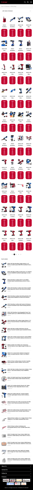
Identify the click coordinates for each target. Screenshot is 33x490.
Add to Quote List (4, 33)
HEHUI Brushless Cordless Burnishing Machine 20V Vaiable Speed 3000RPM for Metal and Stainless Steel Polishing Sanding (19, 296)
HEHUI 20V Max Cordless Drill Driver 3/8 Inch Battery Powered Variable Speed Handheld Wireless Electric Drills (19, 329)
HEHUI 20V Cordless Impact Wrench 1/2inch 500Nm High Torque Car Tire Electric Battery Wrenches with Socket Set (19, 337)
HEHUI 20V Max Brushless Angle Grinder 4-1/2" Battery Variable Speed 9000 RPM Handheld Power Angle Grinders (19, 264)
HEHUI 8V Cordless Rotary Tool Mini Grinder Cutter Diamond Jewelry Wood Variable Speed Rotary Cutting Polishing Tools (19, 410)
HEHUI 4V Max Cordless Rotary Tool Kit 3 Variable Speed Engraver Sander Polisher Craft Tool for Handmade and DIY (18, 362)
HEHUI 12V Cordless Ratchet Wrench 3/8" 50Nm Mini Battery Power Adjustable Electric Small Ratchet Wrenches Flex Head (18, 386)
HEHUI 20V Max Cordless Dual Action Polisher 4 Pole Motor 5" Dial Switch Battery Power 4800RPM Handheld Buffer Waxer (19, 370)
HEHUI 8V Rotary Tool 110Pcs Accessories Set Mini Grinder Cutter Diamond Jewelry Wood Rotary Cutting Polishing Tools (19, 402)
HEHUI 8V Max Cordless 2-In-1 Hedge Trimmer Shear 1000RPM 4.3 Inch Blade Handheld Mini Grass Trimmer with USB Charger (19, 418)
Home (2, 6)
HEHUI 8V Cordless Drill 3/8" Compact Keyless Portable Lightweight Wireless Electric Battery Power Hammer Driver (18, 394)
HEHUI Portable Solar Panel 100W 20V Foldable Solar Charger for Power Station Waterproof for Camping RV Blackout (18, 451)
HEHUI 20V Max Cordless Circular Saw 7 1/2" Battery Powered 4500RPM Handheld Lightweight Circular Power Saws (19, 272)
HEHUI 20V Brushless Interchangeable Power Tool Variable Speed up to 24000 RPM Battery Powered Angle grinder (18, 313)
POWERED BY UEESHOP (23, 487)
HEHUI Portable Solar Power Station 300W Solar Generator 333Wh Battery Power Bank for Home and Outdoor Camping (18, 435)
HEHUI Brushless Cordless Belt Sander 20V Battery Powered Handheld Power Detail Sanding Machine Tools (19, 305)
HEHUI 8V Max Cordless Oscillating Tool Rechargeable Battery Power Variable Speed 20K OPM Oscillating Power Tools (18, 427)
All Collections (7, 6)
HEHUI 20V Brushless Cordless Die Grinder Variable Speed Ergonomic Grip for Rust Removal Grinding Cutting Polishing (19, 288)
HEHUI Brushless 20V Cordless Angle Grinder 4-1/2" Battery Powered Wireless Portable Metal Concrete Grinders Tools (19, 321)
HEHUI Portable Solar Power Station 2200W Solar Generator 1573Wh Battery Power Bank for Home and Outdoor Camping (18, 459)
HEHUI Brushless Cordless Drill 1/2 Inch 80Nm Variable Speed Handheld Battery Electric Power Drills (18, 280)
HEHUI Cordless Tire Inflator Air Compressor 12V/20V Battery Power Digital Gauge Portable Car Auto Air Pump (19, 345)
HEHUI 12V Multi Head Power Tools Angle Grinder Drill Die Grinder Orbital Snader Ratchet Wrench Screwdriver (18, 378)
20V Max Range (13, 6)
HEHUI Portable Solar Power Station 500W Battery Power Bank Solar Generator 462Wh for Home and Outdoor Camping (19, 443)
